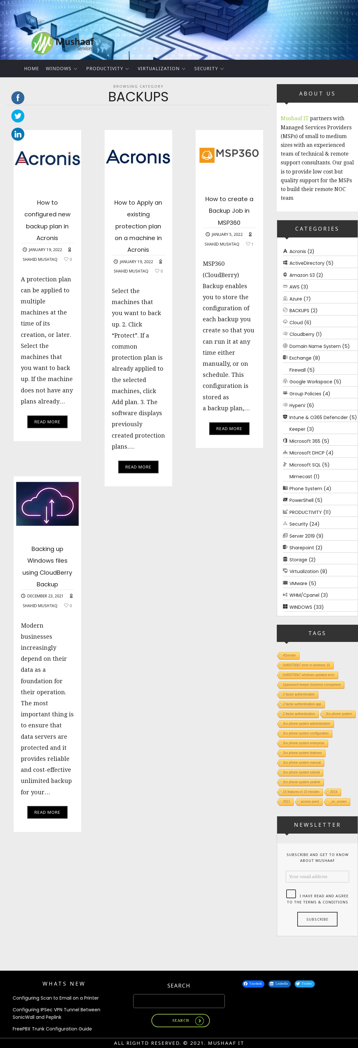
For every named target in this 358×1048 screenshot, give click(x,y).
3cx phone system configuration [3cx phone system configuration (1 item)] (306, 733)
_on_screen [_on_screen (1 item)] (338, 801)
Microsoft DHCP (307, 453)
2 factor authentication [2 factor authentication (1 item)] (299, 694)
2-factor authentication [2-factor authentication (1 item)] (299, 714)
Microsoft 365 (304, 441)
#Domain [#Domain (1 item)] (289, 655)
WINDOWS (58, 68)
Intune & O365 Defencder (318, 417)
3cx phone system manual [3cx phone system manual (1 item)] (302, 762)
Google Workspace (310, 381)
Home (31, 68)
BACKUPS (299, 310)
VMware (298, 583)
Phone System (305, 488)
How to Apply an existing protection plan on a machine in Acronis (138, 237)
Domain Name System (315, 346)
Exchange (300, 358)
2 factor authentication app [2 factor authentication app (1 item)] (302, 704)
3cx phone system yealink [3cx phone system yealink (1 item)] (301, 782)
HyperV (297, 405)
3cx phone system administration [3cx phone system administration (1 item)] (306, 723)
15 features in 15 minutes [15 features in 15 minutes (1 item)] (301, 792)
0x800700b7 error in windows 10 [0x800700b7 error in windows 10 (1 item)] (306, 665)
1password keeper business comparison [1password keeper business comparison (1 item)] (312, 684)
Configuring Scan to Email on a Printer (56, 998)
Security (206, 68)
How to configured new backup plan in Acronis (47, 225)
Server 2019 (302, 535)
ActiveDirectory (307, 263)
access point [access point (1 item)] (310, 801)
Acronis (297, 251)
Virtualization (159, 68)
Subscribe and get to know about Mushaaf (318, 857)
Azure (295, 298)
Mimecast (300, 476)
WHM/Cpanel (304, 595)
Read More (47, 433)
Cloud (296, 322)
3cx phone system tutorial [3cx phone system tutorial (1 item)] (301, 772)
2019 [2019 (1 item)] (333, 792)
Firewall (297, 369)
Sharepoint (301, 547)
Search (178, 985)
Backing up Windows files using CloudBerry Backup (47, 571)
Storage (298, 559)
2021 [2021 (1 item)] (286, 801)
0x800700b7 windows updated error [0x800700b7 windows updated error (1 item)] (309, 675)
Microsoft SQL (305, 464)
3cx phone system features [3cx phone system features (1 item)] (302, 753)
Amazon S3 (302, 275)
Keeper (297, 429)
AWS (294, 287)
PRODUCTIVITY (104, 68)
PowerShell (301, 500)
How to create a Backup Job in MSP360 (229, 215)
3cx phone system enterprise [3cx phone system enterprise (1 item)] (304, 743)
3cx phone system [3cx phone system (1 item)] (339, 714)
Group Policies (305, 393)
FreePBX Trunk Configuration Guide (52, 1029)
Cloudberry (301, 334)
